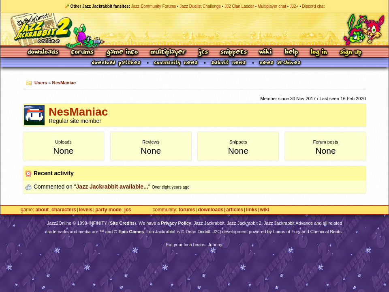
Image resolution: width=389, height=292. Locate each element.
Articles (234, 210)
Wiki (266, 52)
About (42, 210)
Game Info (122, 52)
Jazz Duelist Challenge (200, 6)
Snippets (234, 52)
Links (251, 210)
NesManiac (64, 82)
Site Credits (122, 223)
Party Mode (108, 210)
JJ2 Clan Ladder (239, 6)
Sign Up (350, 52)
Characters (63, 210)
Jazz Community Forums (153, 6)
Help (291, 52)
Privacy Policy (176, 223)
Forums (83, 52)
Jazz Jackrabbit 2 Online (194, 29)
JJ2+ (294, 6)
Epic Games (131, 231)
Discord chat (313, 6)
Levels (85, 210)
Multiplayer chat (272, 6)
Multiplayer (168, 52)
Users (40, 82)
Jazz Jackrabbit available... (112, 186)
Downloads (43, 52)
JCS (203, 52)
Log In (319, 52)
